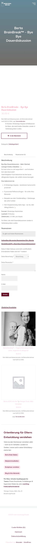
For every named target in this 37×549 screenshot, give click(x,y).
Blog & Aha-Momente (12, 473)
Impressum (18, 532)
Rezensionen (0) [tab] (21, 154)
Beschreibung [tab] (8, 154)
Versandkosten (20, 121)
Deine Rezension (7, 262)
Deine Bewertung (7, 256)
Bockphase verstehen (12, 467)
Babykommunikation (12, 461)
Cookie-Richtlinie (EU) (18, 527)
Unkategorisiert (13, 144)
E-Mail (3, 284)
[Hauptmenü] (34, 4)
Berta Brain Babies (11, 455)
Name (3, 274)
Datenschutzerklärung (18, 536)
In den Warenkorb (15, 136)
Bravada (19, 542)
